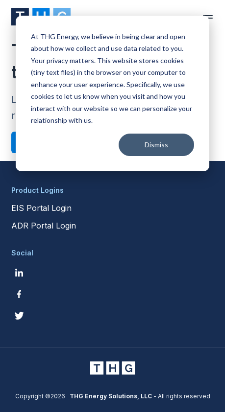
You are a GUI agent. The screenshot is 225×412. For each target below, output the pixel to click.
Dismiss (156, 144)
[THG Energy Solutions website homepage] (112, 368)
